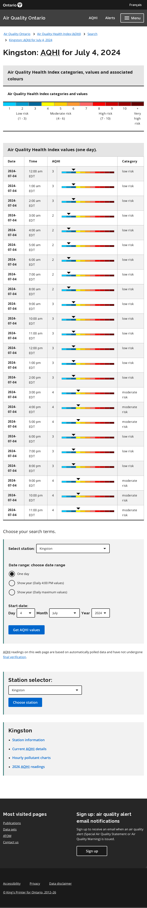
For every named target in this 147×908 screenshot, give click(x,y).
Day (11, 613)
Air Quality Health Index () (59, 34)
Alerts (110, 17)
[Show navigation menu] (132, 18)
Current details (29, 749)
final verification (14, 657)
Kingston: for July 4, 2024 (30, 40)
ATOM (7, 836)
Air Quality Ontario (24, 18)
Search (92, 34)
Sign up (92, 851)
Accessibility (11, 883)
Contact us (11, 842)
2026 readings (28, 766)
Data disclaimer (60, 883)
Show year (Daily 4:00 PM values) (40, 583)
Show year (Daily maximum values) (42, 592)
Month (42, 613)
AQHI (93, 17)
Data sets (10, 829)
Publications (12, 823)
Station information (28, 740)
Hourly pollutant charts (31, 757)
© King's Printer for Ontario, (29, 892)
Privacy (35, 883)
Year (85, 613)
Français (135, 5)
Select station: (21, 548)
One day (23, 574)
